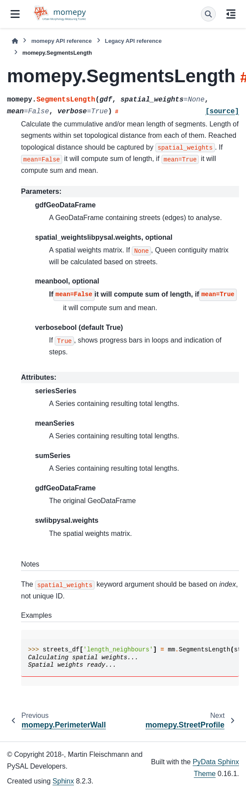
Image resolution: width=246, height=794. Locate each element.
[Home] (15, 40)
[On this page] (231, 14)
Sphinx (63, 781)
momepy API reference (61, 41)
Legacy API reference (133, 41)
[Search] (208, 14)
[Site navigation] (15, 14)
